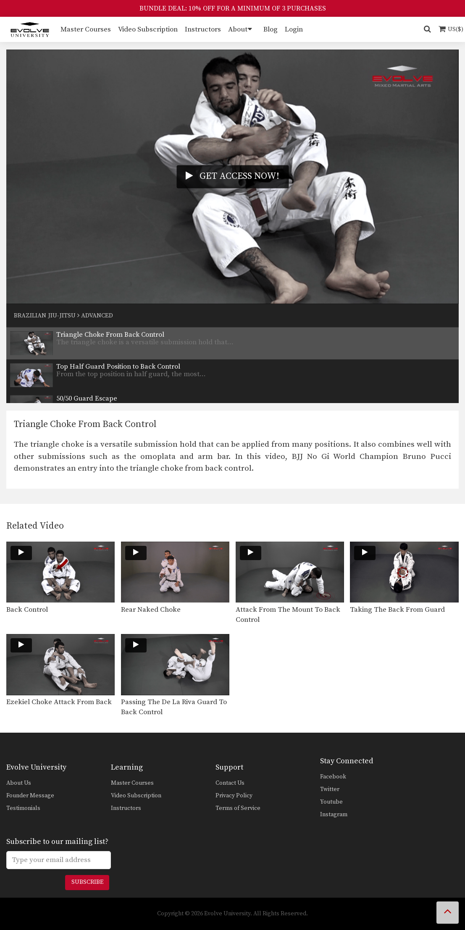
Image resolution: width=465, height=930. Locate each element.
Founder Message (30, 795)
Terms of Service (237, 808)
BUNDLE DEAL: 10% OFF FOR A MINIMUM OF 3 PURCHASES (232, 8)
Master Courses (85, 29)
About (237, 29)
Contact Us (229, 783)
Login (294, 29)
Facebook (333, 777)
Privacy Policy (233, 795)
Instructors (203, 29)
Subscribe (87, 882)
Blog (270, 29)
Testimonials (23, 808)
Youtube (331, 802)
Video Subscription (148, 29)
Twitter (329, 789)
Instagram (333, 814)
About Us (18, 783)
